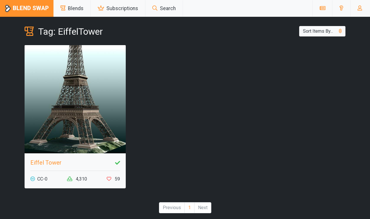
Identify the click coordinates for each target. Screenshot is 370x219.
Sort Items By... (322, 31)
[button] (341, 8)
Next (203, 207)
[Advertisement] (294, 85)
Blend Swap (27, 8)
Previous (172, 207)
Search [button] (164, 8)
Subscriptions (118, 8)
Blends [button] (72, 8)
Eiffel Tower (46, 162)
